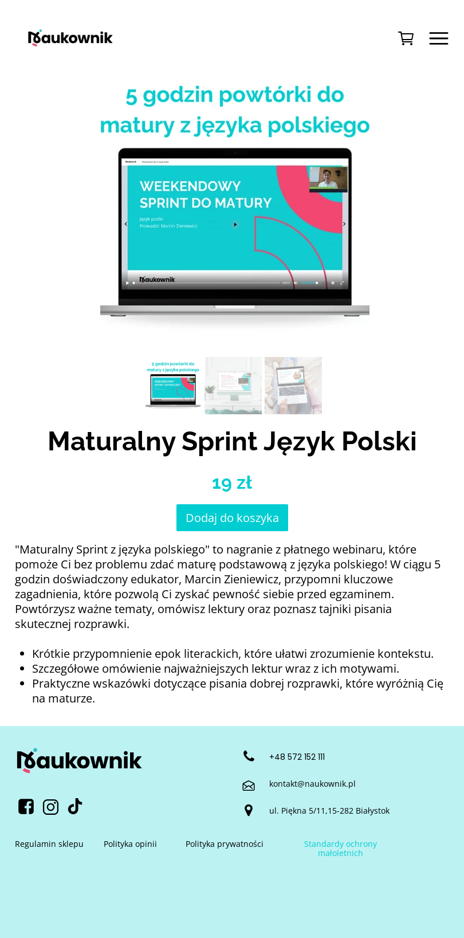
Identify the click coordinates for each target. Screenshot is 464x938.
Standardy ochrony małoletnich (340, 848)
